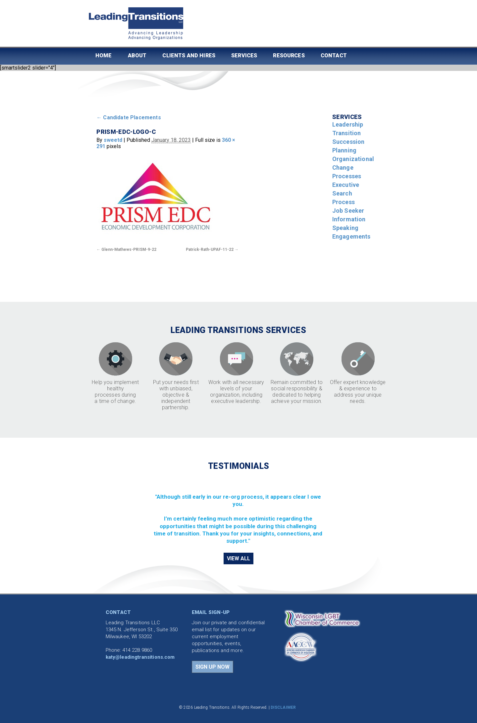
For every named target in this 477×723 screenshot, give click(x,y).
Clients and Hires (188, 55)
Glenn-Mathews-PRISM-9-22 (128, 249)
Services (244, 55)
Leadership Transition (347, 129)
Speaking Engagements (351, 232)
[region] (238, 511)
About (137, 55)
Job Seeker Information (349, 215)
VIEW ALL (238, 558)
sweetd (113, 140)
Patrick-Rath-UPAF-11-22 (210, 249)
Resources (288, 55)
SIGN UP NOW (212, 667)
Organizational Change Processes (353, 167)
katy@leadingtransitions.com (140, 657)
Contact (334, 55)
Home (103, 55)
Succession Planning (348, 146)
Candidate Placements (128, 117)
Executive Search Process (345, 193)
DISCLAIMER (283, 707)
